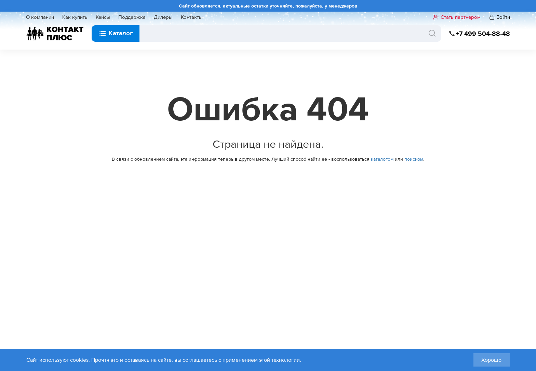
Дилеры (163, 17)
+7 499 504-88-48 (483, 33)
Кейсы (103, 17)
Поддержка (132, 17)
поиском (413, 159)
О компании (40, 17)
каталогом (382, 159)
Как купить (75, 17)
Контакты (192, 17)
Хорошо (491, 360)
